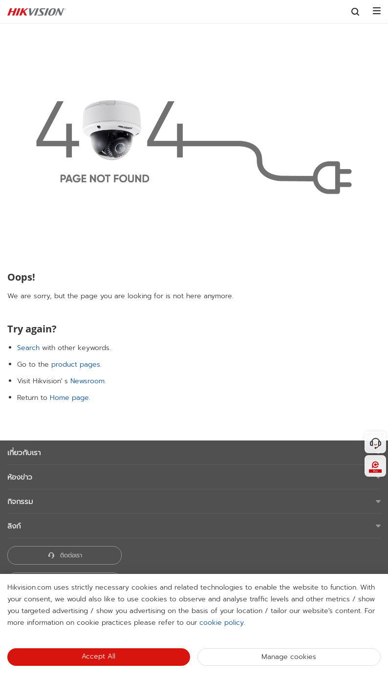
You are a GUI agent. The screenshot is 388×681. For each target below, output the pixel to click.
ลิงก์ (14, 526)
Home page (69, 398)
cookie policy (221, 622)
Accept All (98, 656)
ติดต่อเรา (64, 555)
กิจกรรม (20, 501)
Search (28, 348)
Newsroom (87, 381)
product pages (75, 364)
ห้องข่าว (19, 477)
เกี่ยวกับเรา (24, 452)
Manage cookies (288, 657)
